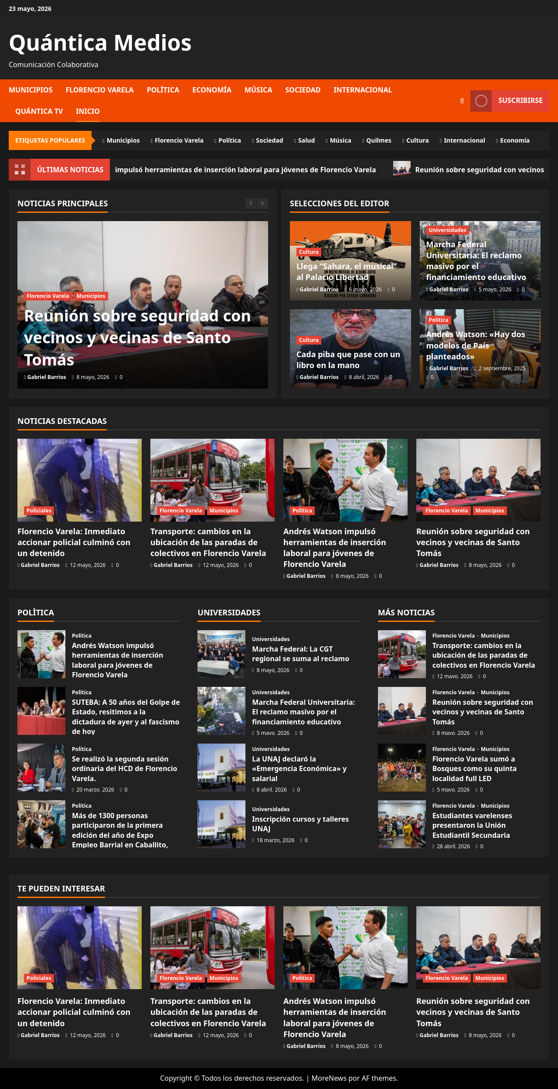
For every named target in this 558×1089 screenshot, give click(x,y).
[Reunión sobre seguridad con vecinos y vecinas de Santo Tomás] (478, 480)
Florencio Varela (100, 90)
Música (258, 90)
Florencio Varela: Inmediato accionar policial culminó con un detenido (73, 542)
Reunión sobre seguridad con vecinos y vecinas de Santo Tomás (137, 337)
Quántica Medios (100, 42)
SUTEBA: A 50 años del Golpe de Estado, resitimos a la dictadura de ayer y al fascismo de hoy (126, 716)
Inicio (88, 111)
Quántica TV (39, 111)
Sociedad (302, 90)
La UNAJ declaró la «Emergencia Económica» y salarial (299, 768)
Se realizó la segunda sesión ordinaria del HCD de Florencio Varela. (124, 768)
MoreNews (329, 1078)
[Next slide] (262, 203)
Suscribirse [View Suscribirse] (506, 101)
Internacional (363, 90)
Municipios (31, 90)
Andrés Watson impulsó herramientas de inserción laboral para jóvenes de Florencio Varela (238, 169)
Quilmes (378, 140)
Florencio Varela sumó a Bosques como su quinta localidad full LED (474, 768)
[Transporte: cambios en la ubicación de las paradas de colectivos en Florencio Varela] (212, 480)
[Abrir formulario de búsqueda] (462, 100)
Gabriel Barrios (46, 377)
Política (163, 90)
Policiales (39, 510)
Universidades (447, 230)
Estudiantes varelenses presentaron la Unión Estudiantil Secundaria (472, 825)
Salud (306, 140)
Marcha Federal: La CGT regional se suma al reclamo (221, 654)
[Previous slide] (250, 203)
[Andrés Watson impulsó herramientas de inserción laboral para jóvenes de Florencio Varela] (345, 480)
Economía (211, 90)
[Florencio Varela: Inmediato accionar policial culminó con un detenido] (79, 480)
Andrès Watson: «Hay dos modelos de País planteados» (475, 345)
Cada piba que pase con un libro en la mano (348, 359)
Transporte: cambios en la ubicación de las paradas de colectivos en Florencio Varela (208, 542)
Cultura (417, 140)
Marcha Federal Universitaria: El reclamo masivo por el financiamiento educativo (476, 261)
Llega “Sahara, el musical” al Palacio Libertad (346, 271)
